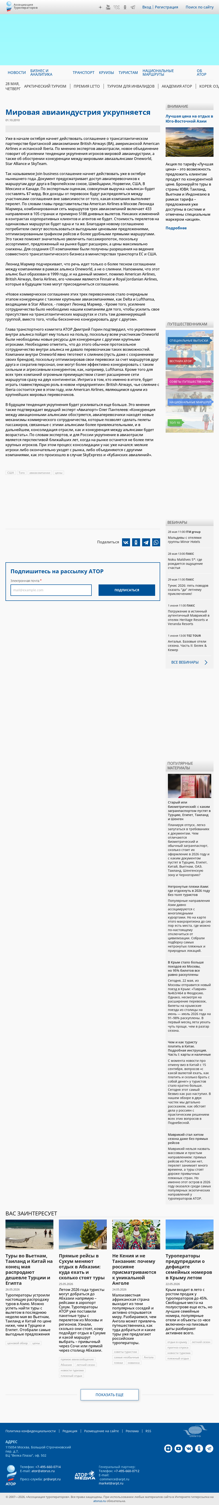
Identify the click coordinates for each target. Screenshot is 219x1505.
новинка (134, 1363)
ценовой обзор (17, 1343)
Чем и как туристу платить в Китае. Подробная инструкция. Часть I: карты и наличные (189, 1048)
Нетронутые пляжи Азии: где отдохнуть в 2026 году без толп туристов (189, 890)
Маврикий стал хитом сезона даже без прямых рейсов (188, 1138)
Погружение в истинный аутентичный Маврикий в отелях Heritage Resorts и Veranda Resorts (188, 617)
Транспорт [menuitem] (83, 72)
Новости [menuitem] (17, 72)
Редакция (70, 1431)
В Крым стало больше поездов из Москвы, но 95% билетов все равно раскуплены (186, 968)
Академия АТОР (177, 86)
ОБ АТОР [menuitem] (201, 72)
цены (58, 473)
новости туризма (72, 1370)
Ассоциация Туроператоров (26, 6)
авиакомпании (39, 473)
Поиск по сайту (200, 7)
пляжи (118, 1363)
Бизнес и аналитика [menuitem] (41, 72)
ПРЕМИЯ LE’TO (87, 86)
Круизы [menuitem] (106, 72)
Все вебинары (185, 662)
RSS (148, 1431)
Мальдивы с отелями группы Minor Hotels (184, 539)
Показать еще (110, 1394)
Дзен (100, 7)
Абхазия (66, 1365)
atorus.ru (99, 1501)
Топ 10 (174, 423)
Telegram (132, 7)
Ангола (149, 1357)
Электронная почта (24, 580)
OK (125, 7)
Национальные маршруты (190, 402)
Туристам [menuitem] (128, 72)
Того (22, 473)
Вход (146, 7)
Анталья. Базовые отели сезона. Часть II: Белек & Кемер (187, 645)
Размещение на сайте (101, 1431)
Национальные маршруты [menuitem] (158, 72)
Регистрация (166, 7)
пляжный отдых (71, 1376)
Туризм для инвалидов (130, 86)
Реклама (132, 1431)
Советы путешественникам (190, 382)
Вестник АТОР (180, 361)
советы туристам (125, 1352)
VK (117, 7)
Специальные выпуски (188, 340)
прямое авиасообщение (77, 1359)
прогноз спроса (177, 1347)
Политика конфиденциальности (30, 1431)
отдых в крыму (177, 1342)
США (10, 473)
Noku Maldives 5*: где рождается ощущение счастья (185, 563)
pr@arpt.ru (52, 1479)
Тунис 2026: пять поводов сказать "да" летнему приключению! (188, 589)
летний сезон (86, 1365)
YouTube (108, 7)
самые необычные (126, 1357)
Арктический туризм (45, 86)
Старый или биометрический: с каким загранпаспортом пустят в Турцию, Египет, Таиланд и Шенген (189, 810)
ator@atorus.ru (43, 1471)
